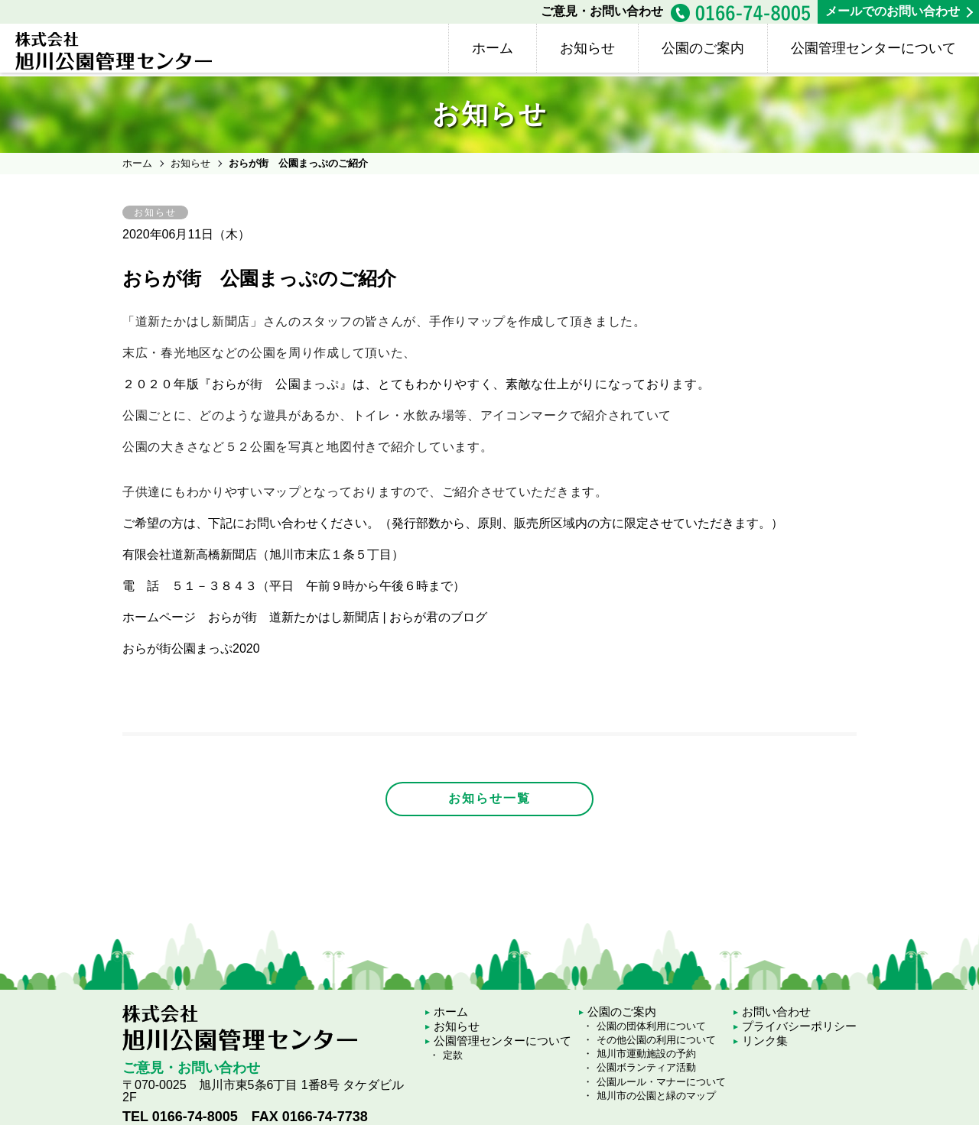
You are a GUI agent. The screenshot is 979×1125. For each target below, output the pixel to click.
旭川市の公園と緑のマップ (656, 1095)
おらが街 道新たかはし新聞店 (293, 617)
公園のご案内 (703, 48)
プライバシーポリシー (799, 1026)
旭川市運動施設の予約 (646, 1053)
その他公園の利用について (656, 1040)
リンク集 (765, 1040)
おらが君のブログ (438, 617)
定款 (453, 1055)
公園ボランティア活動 (646, 1067)
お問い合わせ (776, 1011)
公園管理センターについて (873, 48)
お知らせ (587, 48)
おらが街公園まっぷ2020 (191, 648)
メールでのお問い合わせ (892, 11)
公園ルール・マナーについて (661, 1082)
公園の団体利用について (651, 1026)
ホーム (492, 48)
